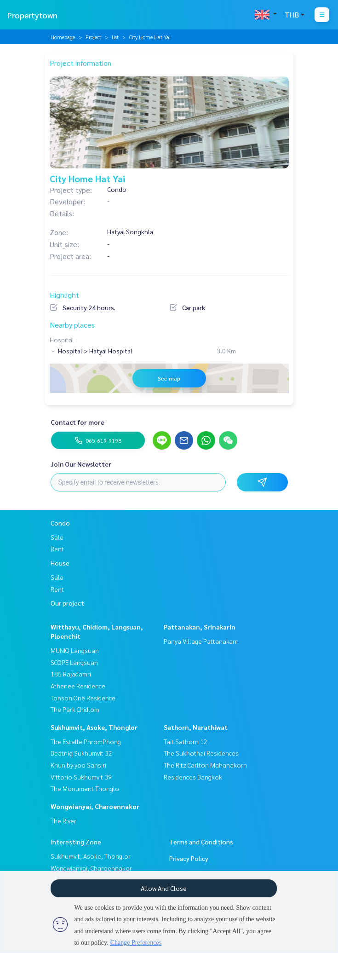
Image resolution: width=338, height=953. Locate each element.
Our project (67, 603)
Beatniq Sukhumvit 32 (81, 753)
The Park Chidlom (75, 709)
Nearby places (72, 324)
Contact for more (77, 422)
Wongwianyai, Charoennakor (95, 806)
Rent (57, 548)
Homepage (63, 36)
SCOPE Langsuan (74, 662)
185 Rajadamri (71, 674)
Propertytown (32, 15)
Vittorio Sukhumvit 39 (81, 777)
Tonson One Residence (83, 697)
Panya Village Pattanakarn (201, 641)
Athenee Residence (78, 686)
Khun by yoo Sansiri (78, 765)
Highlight (64, 295)
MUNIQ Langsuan (75, 650)
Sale (57, 537)
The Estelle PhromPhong (86, 741)
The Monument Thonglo (85, 788)
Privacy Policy (188, 858)
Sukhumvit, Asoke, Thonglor (94, 727)
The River (63, 820)
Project (93, 36)
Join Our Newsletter (81, 464)
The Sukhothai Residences (201, 753)
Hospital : (63, 339)
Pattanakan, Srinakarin (199, 627)
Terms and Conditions (201, 841)
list (115, 36)
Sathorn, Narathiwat (196, 727)
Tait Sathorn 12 (185, 741)
